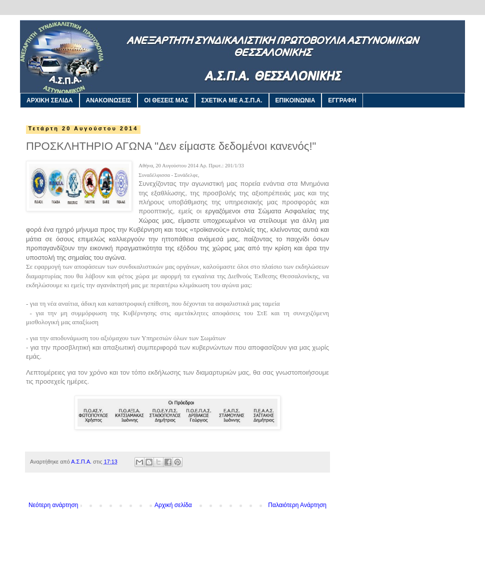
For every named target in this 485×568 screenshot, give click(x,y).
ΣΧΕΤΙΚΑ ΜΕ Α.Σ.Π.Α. (232, 100)
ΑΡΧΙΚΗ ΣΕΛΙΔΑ (49, 100)
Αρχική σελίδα (173, 505)
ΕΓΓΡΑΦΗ (342, 100)
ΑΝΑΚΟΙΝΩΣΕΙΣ (109, 100)
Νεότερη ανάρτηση (53, 505)
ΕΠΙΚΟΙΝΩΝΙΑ (296, 100)
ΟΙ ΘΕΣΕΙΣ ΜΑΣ (166, 100)
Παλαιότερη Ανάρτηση (297, 505)
